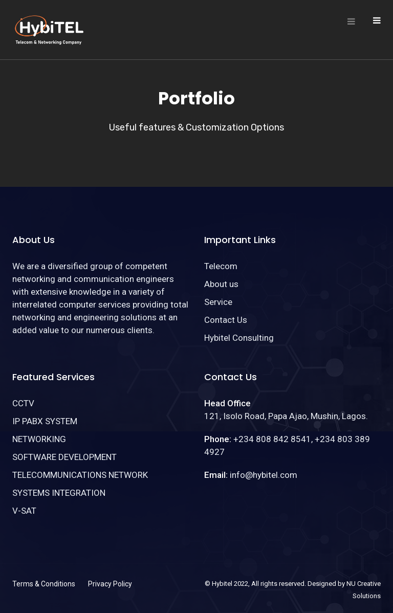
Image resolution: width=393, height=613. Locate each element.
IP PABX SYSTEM (44, 421)
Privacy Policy (110, 584)
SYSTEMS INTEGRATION (58, 493)
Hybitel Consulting (239, 338)
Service (218, 302)
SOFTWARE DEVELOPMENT (64, 457)
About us (221, 284)
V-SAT (24, 511)
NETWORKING (39, 439)
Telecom (220, 266)
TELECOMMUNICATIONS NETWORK (80, 475)
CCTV (23, 403)
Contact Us (225, 320)
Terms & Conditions (43, 584)
